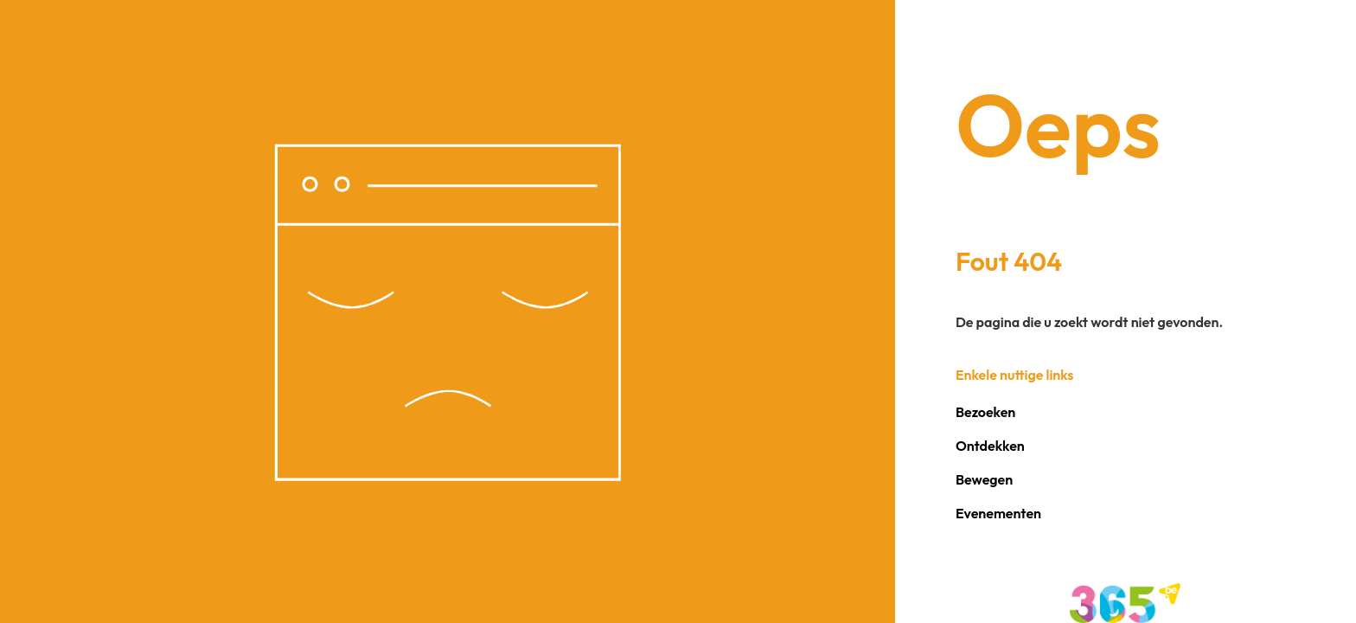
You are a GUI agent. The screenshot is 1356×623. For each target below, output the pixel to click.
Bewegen (984, 479)
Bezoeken (985, 412)
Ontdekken (990, 445)
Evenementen (998, 513)
